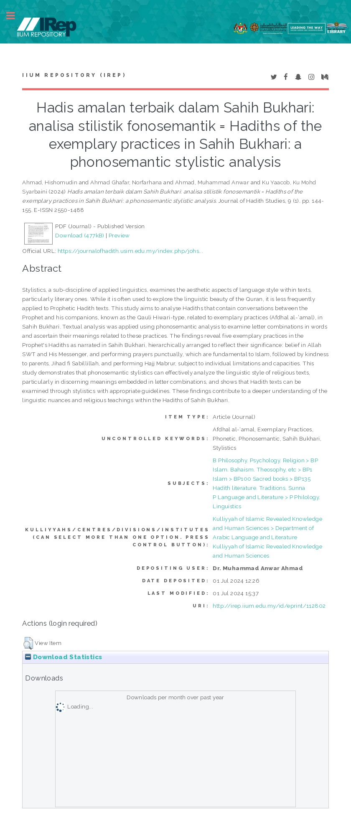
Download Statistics (63, 657)
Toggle (15, 15)
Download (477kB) (79, 235)
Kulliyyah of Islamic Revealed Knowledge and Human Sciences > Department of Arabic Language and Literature (267, 527)
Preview (119, 235)
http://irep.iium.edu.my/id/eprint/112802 (269, 605)
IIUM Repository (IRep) (74, 75)
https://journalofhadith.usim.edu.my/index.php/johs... (130, 250)
